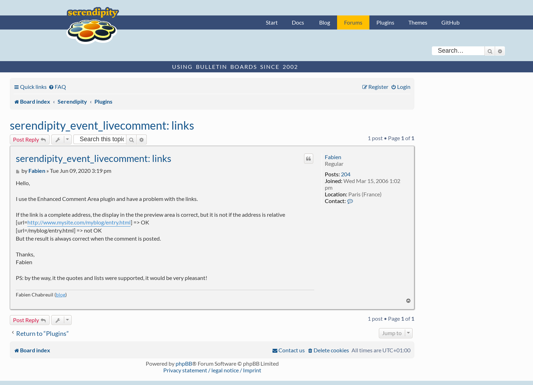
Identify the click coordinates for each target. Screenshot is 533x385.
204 (345, 174)
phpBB (184, 363)
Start (272, 22)
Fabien (333, 157)
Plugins (385, 22)
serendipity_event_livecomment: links (102, 125)
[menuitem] (57, 86)
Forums (353, 22)
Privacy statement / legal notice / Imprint (212, 370)
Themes (417, 22)
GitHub (450, 22)
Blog (324, 22)
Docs (298, 22)
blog (60, 295)
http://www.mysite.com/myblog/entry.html (79, 222)
